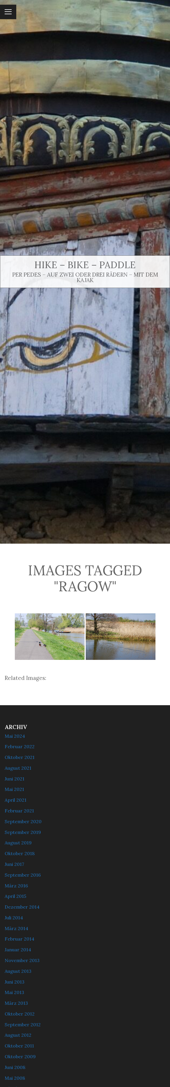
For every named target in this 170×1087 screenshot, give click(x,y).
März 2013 (16, 1003)
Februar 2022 (20, 746)
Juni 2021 (14, 779)
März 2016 (16, 886)
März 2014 (16, 928)
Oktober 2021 (20, 757)
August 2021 (18, 768)
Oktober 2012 (20, 1014)
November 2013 (22, 960)
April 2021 (15, 800)
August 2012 (18, 1035)
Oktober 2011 (19, 1046)
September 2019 (23, 832)
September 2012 (23, 1024)
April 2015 (15, 896)
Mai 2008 (15, 1078)
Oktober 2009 (20, 1056)
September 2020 (23, 821)
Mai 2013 (14, 992)
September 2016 (23, 875)
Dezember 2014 (22, 907)
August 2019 (18, 843)
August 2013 (18, 971)
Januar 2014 (18, 949)
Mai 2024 (15, 736)
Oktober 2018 (20, 853)
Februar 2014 (19, 939)
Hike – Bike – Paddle (85, 265)
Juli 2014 (14, 918)
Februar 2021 (19, 811)
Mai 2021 (14, 789)
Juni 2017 (14, 864)
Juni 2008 (15, 1067)
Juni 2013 (14, 982)
